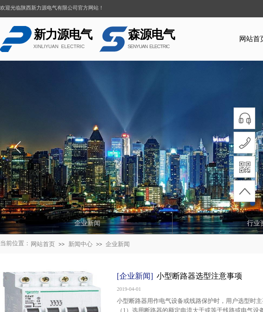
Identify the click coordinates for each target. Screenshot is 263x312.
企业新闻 (118, 244)
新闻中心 (80, 244)
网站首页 (43, 244)
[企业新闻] (135, 276)
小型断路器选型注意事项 (199, 276)
